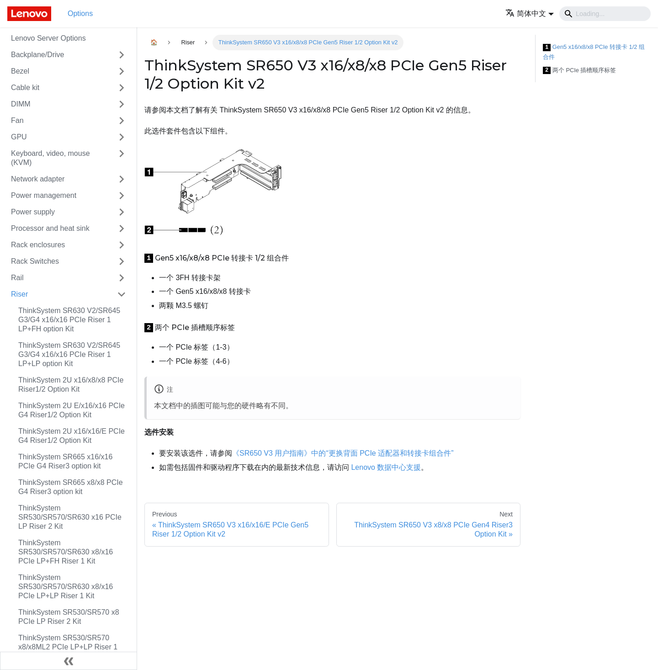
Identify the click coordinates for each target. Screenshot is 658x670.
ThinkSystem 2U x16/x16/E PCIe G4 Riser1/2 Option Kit (71, 435)
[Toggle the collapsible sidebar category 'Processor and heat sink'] (121, 228)
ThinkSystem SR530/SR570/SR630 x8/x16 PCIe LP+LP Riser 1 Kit (65, 587)
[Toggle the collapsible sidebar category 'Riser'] (121, 294)
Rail (17, 278)
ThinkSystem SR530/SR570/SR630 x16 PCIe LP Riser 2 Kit (70, 517)
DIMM (21, 104)
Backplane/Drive (37, 54)
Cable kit (25, 87)
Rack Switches (35, 261)
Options (80, 13)
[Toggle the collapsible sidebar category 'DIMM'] (121, 104)
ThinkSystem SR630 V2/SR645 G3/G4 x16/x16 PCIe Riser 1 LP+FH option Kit (69, 320)
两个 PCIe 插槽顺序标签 (579, 70)
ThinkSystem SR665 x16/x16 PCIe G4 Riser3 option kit (65, 461)
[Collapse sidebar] (68, 661)
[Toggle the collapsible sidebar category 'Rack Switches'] (121, 261)
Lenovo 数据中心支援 (386, 467)
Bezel (20, 71)
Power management (43, 195)
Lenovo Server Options (48, 38)
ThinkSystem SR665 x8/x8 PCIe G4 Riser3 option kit (70, 487)
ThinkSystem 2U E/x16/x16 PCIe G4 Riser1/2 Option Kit (71, 410)
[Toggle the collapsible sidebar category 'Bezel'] (121, 71)
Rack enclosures (38, 245)
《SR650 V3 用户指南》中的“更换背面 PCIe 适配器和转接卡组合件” (343, 453)
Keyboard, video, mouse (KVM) (50, 157)
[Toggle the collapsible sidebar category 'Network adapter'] (121, 179)
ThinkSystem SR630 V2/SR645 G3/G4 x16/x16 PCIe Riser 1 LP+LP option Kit (69, 354)
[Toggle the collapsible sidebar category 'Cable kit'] (121, 87)
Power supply (33, 212)
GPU (19, 137)
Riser (19, 294)
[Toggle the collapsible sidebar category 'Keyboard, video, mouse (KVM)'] (121, 158)
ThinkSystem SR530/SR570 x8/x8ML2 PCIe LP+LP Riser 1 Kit (67, 647)
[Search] (605, 13)
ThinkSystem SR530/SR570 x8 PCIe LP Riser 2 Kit (68, 616)
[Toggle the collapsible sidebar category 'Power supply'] (121, 212)
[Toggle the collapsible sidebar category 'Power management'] (121, 195)
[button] (529, 13)
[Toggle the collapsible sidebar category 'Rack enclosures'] (121, 245)
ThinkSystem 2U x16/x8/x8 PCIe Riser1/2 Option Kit (70, 384)
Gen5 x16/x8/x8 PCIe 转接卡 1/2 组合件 (594, 51)
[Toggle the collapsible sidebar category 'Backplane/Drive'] (121, 55)
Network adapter (37, 179)
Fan (17, 120)
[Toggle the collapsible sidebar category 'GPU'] (121, 137)
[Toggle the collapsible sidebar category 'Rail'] (121, 278)
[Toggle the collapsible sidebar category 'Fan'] (121, 120)
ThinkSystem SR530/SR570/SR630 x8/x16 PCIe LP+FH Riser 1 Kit (65, 552)
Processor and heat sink (50, 228)
